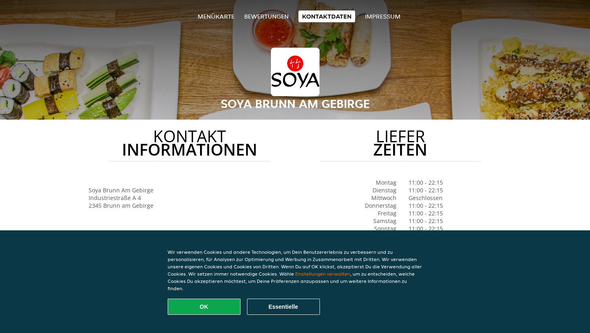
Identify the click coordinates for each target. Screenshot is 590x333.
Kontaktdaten (326, 16)
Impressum (382, 16)
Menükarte (216, 16)
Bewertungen (266, 16)
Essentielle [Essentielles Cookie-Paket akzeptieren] (283, 306)
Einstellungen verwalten (322, 274)
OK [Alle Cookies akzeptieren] (204, 306)
